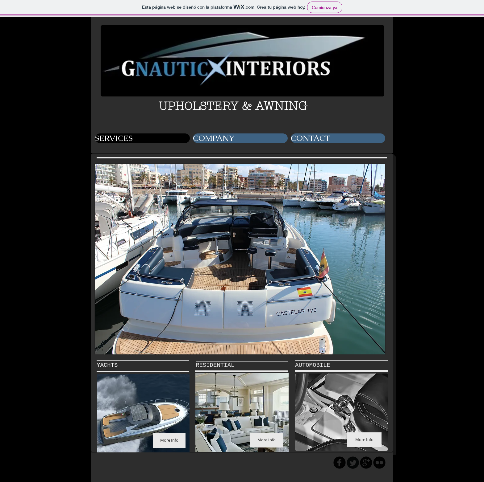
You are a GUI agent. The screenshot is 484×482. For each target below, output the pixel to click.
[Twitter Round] (353, 462)
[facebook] (339, 462)
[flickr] (379, 462)
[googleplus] (366, 462)
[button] (240, 259)
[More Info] (169, 440)
